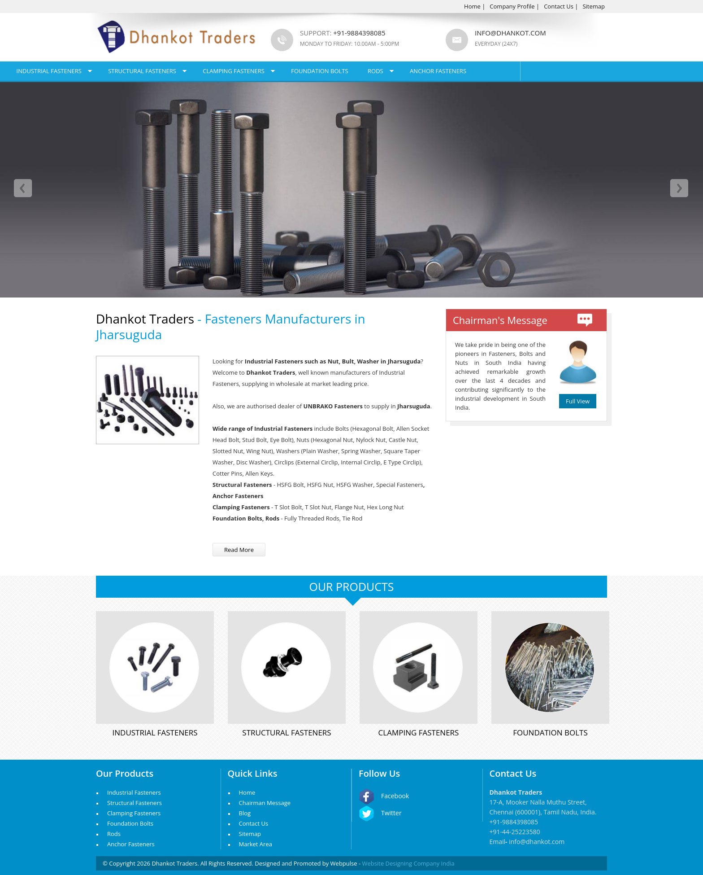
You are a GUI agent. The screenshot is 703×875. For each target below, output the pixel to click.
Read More (239, 550)
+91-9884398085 (514, 822)
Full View (578, 401)
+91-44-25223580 (515, 831)
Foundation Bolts (406, 71)
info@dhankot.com (510, 32)
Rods (462, 71)
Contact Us (558, 6)
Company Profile (512, 6)
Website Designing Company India (408, 863)
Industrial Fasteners (135, 71)
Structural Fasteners (229, 71)
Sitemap (593, 6)
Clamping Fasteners (321, 71)
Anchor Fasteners (525, 71)
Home (472, 6)
